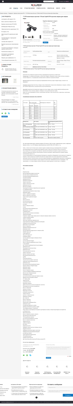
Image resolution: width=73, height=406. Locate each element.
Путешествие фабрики (29, 8)
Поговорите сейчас (62, 1)
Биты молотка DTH (34, 339)
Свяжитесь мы (50, 8)
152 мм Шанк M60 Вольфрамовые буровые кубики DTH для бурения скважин (57, 373)
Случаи (63, 8)
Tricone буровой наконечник (8, 60)
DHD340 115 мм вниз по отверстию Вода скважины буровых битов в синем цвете (67, 373)
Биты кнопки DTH (41, 339)
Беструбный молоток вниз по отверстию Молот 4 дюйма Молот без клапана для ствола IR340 (19, 391)
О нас (21, 8)
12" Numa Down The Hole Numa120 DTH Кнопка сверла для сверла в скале (19, 394)
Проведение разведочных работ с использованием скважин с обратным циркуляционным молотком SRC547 (37, 391)
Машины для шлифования (8, 57)
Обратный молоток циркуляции (9, 29)
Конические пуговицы (7, 51)
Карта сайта (2, 395)
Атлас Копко (27, 339)
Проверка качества (41, 8)
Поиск (56, 1)
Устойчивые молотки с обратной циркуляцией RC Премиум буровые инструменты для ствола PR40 (37, 394)
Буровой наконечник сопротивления (10, 44)
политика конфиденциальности (7, 402)
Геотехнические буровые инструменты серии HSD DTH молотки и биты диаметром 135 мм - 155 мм (19, 387)
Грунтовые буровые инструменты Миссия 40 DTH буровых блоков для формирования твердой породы (27, 373)
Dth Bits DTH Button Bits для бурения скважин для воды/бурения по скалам (11, 70)
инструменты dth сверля (7, 19)
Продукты (15, 8)
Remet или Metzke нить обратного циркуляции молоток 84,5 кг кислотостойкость (36, 387)
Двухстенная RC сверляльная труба (10, 34)
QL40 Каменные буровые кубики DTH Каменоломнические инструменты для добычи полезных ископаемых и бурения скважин (47, 373)
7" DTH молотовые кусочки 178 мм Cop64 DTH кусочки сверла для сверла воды (31, 41)
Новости (58, 8)
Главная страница (3, 13)
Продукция (10, 13)
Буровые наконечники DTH (19, 13)
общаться (45, 42)
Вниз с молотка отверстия (8, 21)
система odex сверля (6, 41)
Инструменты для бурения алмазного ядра (8, 55)
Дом (10, 8)
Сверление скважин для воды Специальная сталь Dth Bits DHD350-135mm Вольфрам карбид (37, 373)
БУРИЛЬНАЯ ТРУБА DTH (7, 26)
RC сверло (4, 31)
